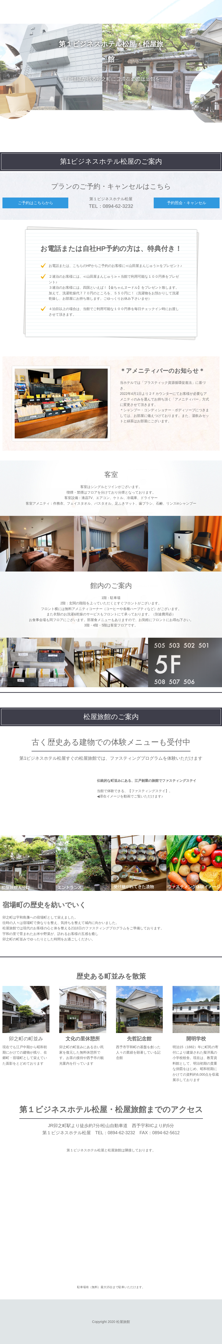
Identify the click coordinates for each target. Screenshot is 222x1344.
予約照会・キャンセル (186, 203)
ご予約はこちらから (35, 203)
